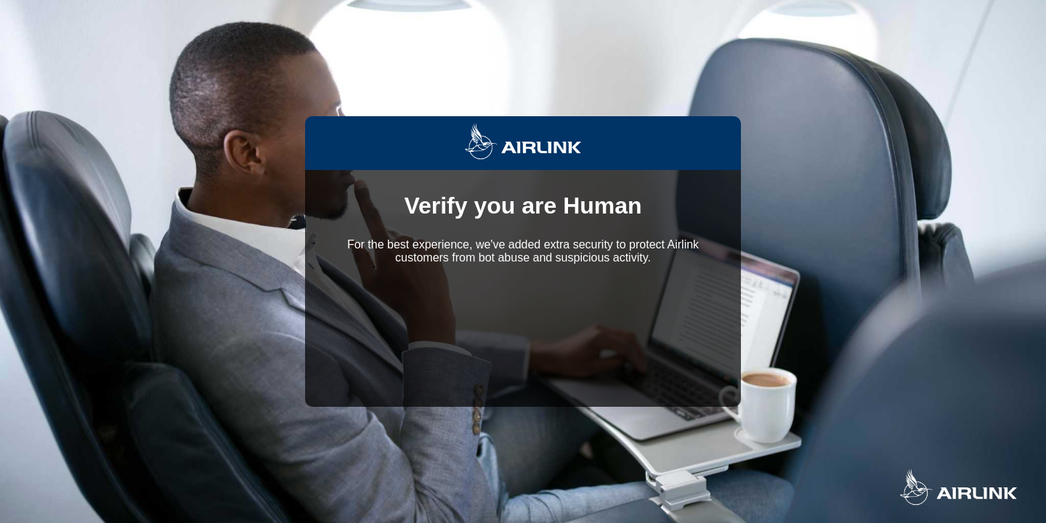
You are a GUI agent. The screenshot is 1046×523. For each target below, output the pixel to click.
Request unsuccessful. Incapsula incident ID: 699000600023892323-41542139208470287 (523, 261)
